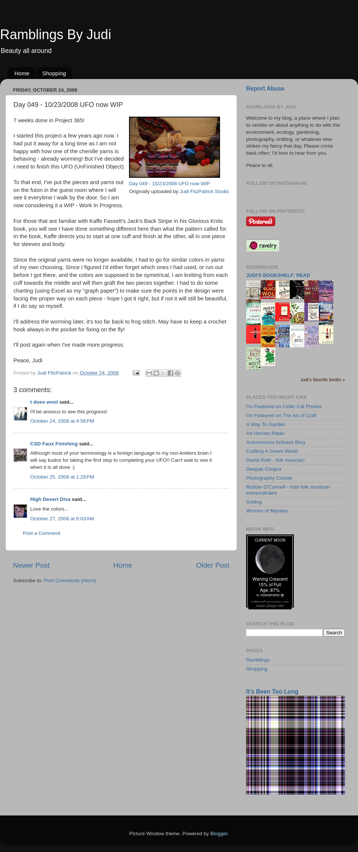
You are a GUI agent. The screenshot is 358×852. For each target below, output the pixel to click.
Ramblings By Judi (55, 34)
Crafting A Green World (272, 451)
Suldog (254, 502)
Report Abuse (265, 88)
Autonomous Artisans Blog (275, 442)
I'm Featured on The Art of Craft (281, 415)
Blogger (218, 833)
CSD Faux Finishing (54, 443)
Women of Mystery (267, 511)
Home (22, 73)
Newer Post (31, 565)
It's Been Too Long (272, 691)
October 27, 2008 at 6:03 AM (62, 518)
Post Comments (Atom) (70, 580)
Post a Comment (41, 533)
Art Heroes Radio (265, 433)
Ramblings (258, 660)
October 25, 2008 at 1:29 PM (62, 477)
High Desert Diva (50, 499)
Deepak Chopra (264, 469)
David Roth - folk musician (275, 460)
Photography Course (269, 478)
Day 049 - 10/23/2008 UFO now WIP (169, 183)
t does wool (44, 402)
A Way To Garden (265, 424)
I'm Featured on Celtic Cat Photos (283, 406)
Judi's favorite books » (322, 379)
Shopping (54, 73)
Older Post (212, 565)
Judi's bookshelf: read (278, 275)
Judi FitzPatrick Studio (204, 191)
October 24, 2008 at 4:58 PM (62, 421)
